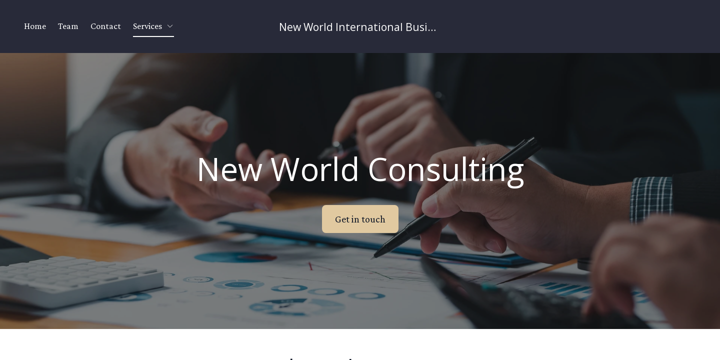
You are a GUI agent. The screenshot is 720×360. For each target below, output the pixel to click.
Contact (105, 26)
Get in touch (360, 219)
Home (35, 26)
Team (68, 26)
